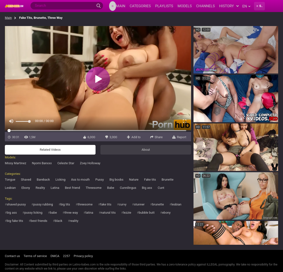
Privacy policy (83, 256)
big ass (12, 212)
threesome (85, 204)
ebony (166, 212)
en (246, 6)
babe (53, 212)
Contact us (12, 256)
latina (89, 212)
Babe (110, 188)
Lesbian (10, 188)
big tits (65, 204)
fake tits (106, 204)
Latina (55, 188)
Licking (60, 179)
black (58, 221)
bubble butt (147, 212)
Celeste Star (65, 163)
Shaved (26, 179)
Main (8, 18)
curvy (123, 204)
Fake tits (150, 179)
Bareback (43, 179)
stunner (139, 204)
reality (74, 221)
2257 (66, 256)
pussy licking (33, 212)
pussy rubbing (43, 204)
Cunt (161, 188)
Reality (40, 188)
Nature (134, 179)
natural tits (108, 212)
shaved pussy (16, 204)
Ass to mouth (80, 179)
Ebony (26, 188)
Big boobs (116, 179)
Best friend (72, 188)
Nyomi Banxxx (42, 163)
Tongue (10, 179)
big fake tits (15, 221)
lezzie (127, 212)
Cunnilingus (128, 188)
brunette (158, 204)
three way (71, 212)
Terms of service (35, 256)
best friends (39, 221)
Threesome (93, 188)
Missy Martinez (15, 163)
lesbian (176, 204)
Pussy (99, 179)
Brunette (167, 179)
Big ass (147, 188)
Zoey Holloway (90, 163)
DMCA (55, 256)
